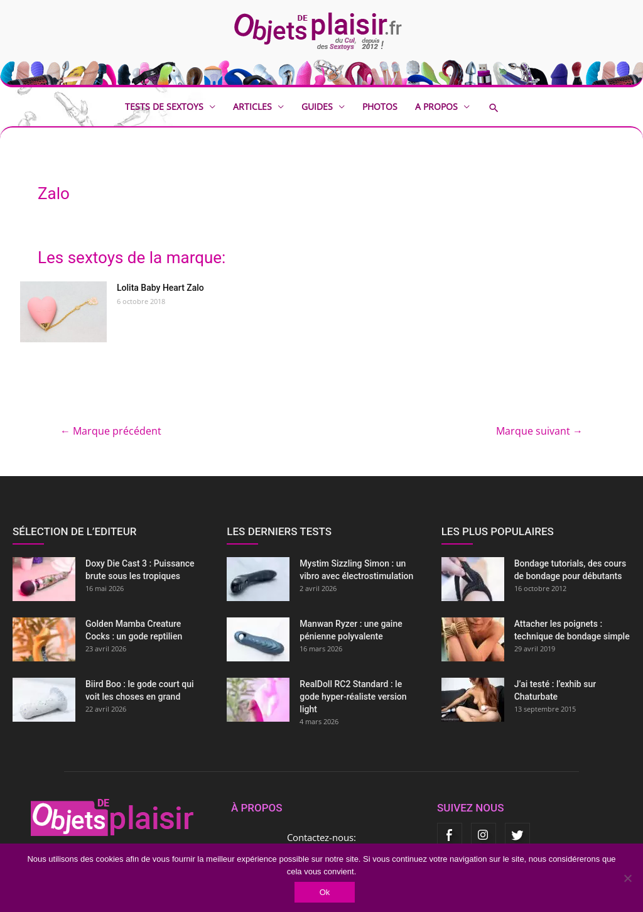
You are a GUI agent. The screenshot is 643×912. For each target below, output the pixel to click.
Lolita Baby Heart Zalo (160, 288)
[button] (503, 108)
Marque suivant (539, 431)
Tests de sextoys (164, 106)
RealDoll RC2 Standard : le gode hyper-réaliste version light (353, 696)
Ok (325, 892)
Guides (317, 106)
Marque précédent (110, 431)
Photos (379, 106)
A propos (436, 106)
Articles (252, 106)
